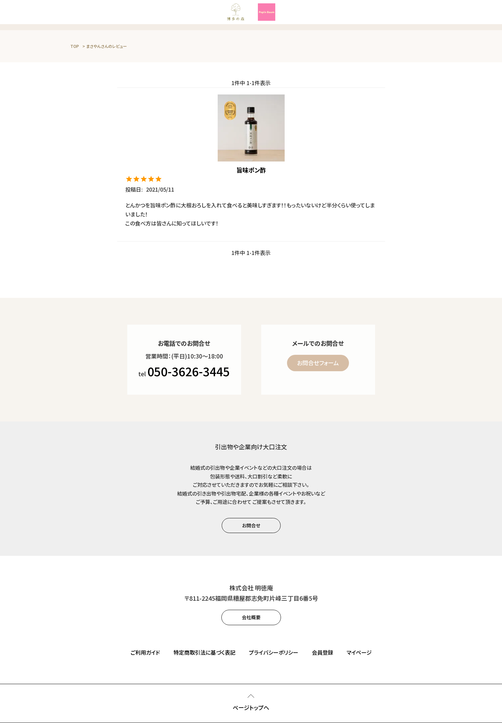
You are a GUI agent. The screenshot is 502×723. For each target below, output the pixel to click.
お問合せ (251, 525)
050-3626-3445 (188, 371)
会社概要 (251, 617)
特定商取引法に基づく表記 (204, 652)
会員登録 (322, 652)
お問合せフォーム (318, 362)
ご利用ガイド (145, 652)
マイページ (359, 652)
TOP (74, 46)
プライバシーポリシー (273, 652)
